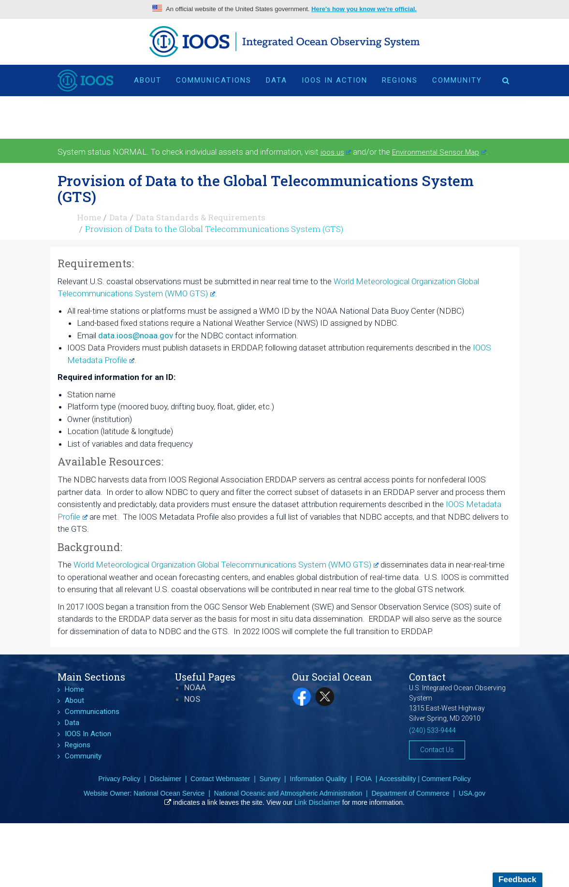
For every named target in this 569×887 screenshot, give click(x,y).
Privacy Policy (119, 779)
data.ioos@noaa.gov (135, 335)
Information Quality (318, 779)
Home (89, 217)
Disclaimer (165, 779)
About (147, 79)
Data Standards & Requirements (200, 217)
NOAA (195, 687)
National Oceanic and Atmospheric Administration (288, 793)
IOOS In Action (334, 79)
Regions (400, 79)
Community (457, 79)
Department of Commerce (410, 793)
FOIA (364, 779)
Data (276, 79)
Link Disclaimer (317, 802)
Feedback (517, 879)
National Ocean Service (168, 793)
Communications (213, 79)
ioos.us (336, 152)
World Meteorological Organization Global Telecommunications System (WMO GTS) (226, 564)
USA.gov (472, 793)
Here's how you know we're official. (364, 9)
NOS (192, 699)
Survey (270, 779)
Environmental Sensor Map (439, 152)
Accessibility (397, 779)
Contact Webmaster (220, 779)
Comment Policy (446, 779)
